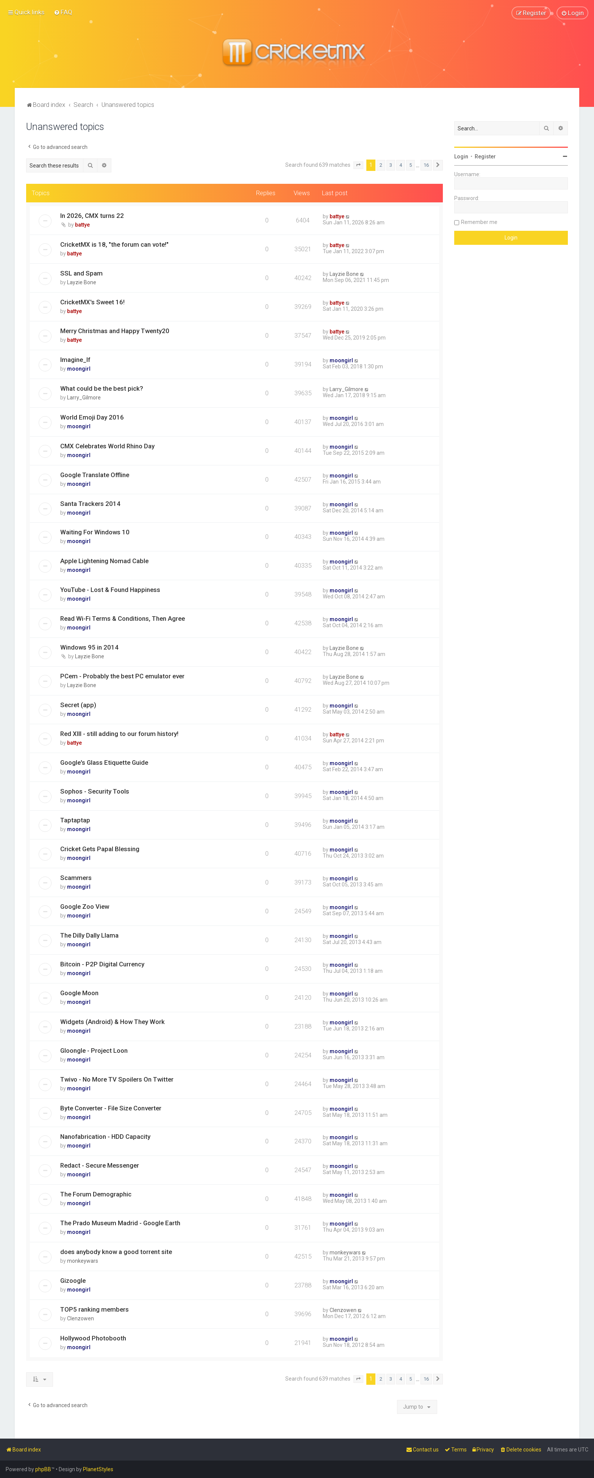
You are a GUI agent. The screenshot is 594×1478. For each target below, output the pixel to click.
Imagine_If (75, 359)
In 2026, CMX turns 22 (92, 215)
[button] (358, 165)
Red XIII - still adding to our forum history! (119, 733)
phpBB (43, 1469)
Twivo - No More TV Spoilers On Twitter (117, 1079)
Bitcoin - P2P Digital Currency (102, 964)
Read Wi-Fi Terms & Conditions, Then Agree (122, 618)
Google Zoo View (84, 906)
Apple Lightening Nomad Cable (104, 561)
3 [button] (390, 165)
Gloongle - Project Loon (94, 1050)
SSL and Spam (81, 273)
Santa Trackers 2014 (90, 503)
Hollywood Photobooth (93, 1338)
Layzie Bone (81, 282)
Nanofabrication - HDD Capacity (105, 1136)
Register (485, 156)
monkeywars (82, 1261)
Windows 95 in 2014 (89, 647)
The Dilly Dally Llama (89, 935)
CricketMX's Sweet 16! (92, 302)
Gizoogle (73, 1280)
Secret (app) (78, 705)
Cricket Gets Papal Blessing (99, 849)
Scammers (76, 877)
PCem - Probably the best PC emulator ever (122, 676)
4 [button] (400, 165)
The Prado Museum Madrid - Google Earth (120, 1223)
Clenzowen (80, 1318)
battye (82, 225)
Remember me (479, 222)
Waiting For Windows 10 (95, 532)
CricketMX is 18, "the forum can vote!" (114, 244)
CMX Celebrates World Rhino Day (107, 446)
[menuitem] (63, 12)
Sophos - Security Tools (94, 791)
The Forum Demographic (95, 1194)
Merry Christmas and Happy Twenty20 (114, 331)
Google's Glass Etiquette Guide (104, 762)
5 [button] (410, 165)
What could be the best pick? (101, 388)
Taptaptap (75, 820)
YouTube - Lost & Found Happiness (110, 589)
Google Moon (79, 993)
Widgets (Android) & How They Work (112, 1022)
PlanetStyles (98, 1469)
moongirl (79, 369)
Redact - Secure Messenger (99, 1165)
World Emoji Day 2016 (92, 417)
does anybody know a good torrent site (116, 1252)
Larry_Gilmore (84, 398)
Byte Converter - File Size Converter (110, 1108)
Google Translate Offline (94, 475)
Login (461, 156)
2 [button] (381, 165)
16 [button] (426, 165)
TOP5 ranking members (94, 1309)
